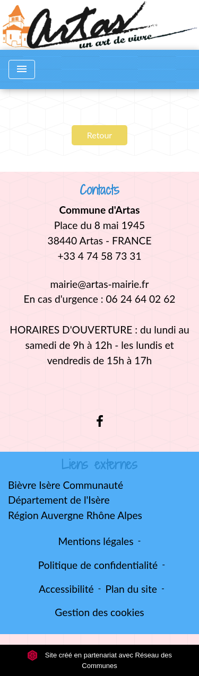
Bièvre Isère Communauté (65, 485)
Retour (99, 135)
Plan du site (131, 589)
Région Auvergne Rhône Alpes (75, 515)
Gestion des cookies (99, 612)
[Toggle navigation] (21, 69)
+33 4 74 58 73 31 (99, 256)
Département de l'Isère (59, 500)
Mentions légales (96, 541)
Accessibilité (66, 589)
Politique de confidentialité (98, 565)
